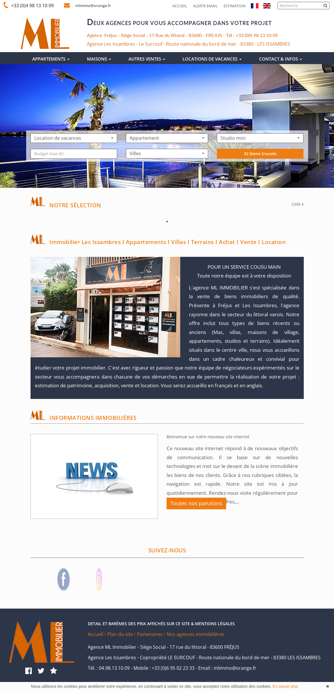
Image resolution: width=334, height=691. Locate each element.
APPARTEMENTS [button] (50, 59)
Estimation (235, 5)
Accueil (179, 5)
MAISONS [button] (99, 59)
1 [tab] (167, 222)
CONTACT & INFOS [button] (280, 59)
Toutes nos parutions (196, 503)
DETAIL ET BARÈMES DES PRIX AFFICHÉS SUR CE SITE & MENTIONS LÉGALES (161, 623)
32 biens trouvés (260, 171)
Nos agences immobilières (195, 634)
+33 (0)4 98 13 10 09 (31, 5)
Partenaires (149, 634)
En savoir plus (285, 686)
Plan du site (120, 634)
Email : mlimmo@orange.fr (227, 668)
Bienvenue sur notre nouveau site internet (208, 436)
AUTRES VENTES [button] (146, 59)
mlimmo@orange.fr (91, 5)
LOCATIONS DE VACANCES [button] (212, 59)
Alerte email (205, 5)
